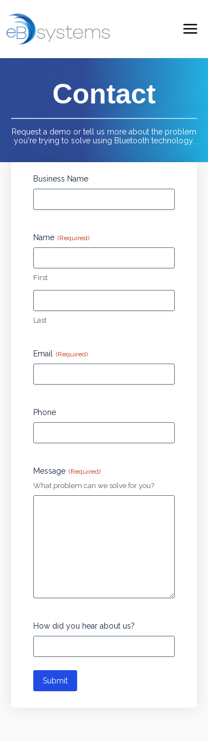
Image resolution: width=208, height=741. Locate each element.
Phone (44, 412)
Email (60, 354)
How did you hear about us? (84, 625)
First (40, 277)
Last (40, 320)
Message (66, 471)
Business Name (60, 178)
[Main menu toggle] (190, 29)
